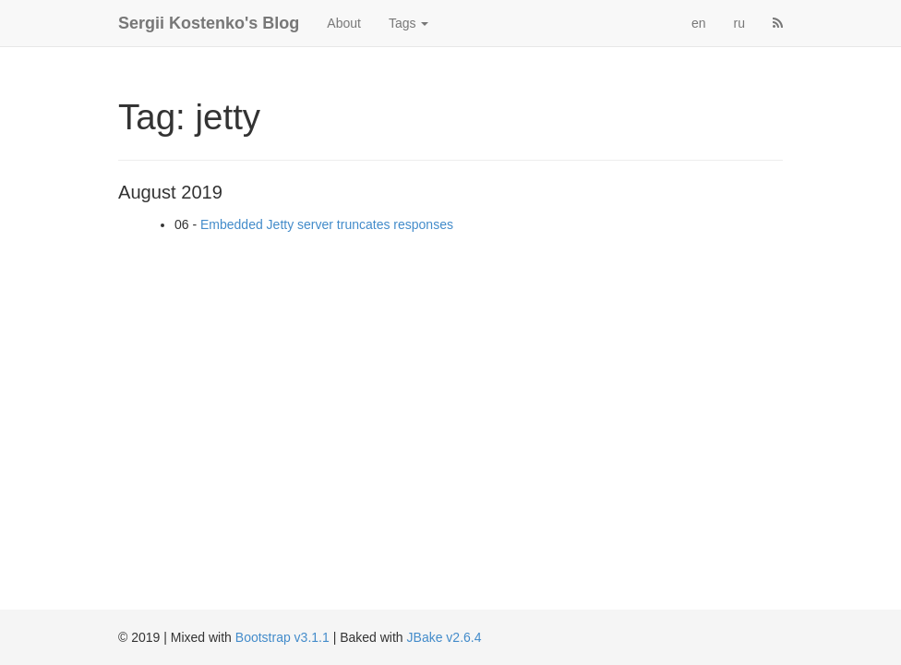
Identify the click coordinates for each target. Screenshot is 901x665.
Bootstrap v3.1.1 (282, 637)
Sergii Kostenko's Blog (208, 23)
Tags (408, 23)
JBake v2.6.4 (444, 637)
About (344, 23)
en (698, 23)
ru (739, 23)
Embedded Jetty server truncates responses (326, 224)
